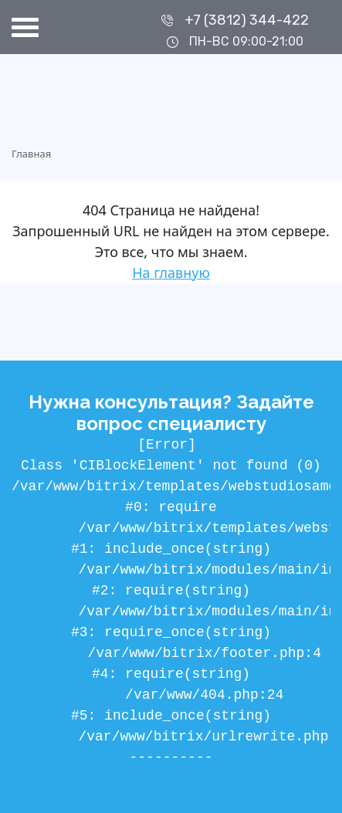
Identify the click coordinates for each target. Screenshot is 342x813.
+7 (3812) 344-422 (247, 20)
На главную (171, 272)
